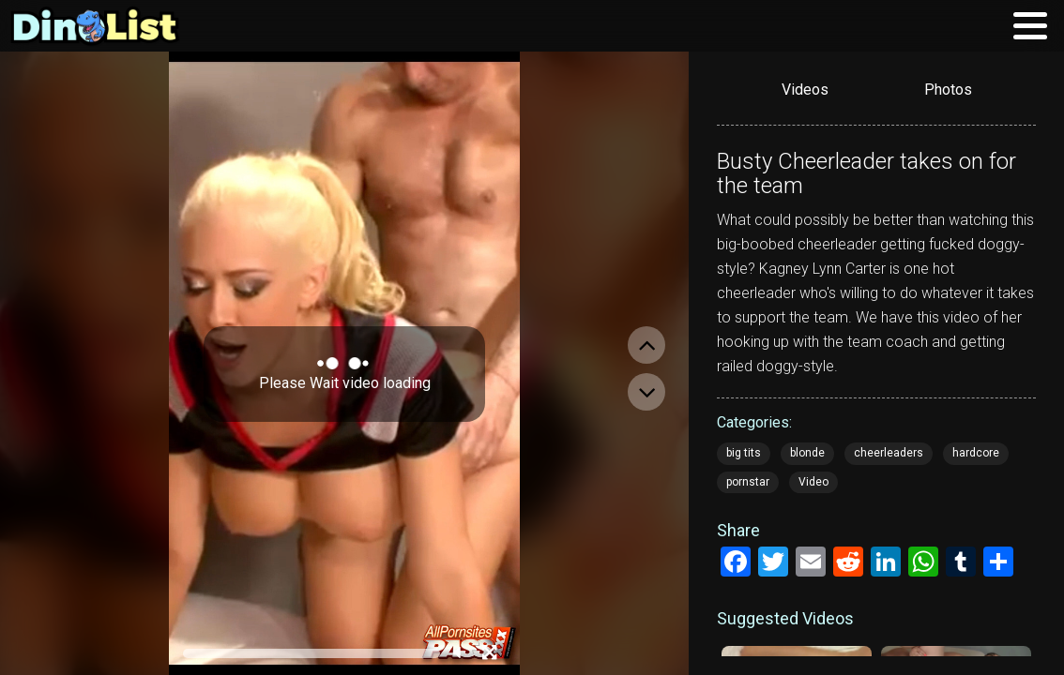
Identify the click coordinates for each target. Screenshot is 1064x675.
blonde (807, 452)
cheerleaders (888, 452)
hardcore (975, 452)
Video (813, 481)
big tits (743, 452)
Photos (948, 89)
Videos (805, 89)
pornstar (747, 481)
